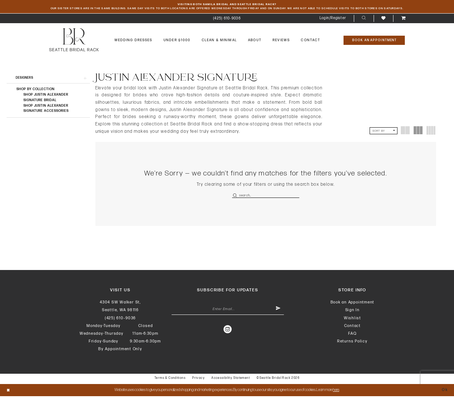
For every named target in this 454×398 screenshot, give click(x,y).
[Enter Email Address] (227, 311)
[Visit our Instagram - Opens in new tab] (228, 332)
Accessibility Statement (230, 379)
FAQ (352, 335)
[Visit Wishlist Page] (383, 19)
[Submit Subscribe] (277, 311)
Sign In (352, 311)
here (336, 391)
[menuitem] (227, 19)
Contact (352, 327)
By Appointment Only (120, 350)
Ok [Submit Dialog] (444, 391)
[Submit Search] (235, 196)
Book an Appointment (353, 304)
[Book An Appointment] (374, 41)
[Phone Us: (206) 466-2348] (227, 19)
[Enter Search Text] (265, 196)
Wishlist (352, 319)
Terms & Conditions (170, 379)
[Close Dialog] (8, 392)
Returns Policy (352, 343)
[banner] (74, 40)
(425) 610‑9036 (120, 319)
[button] (333, 19)
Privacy (198, 379)
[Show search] (363, 19)
